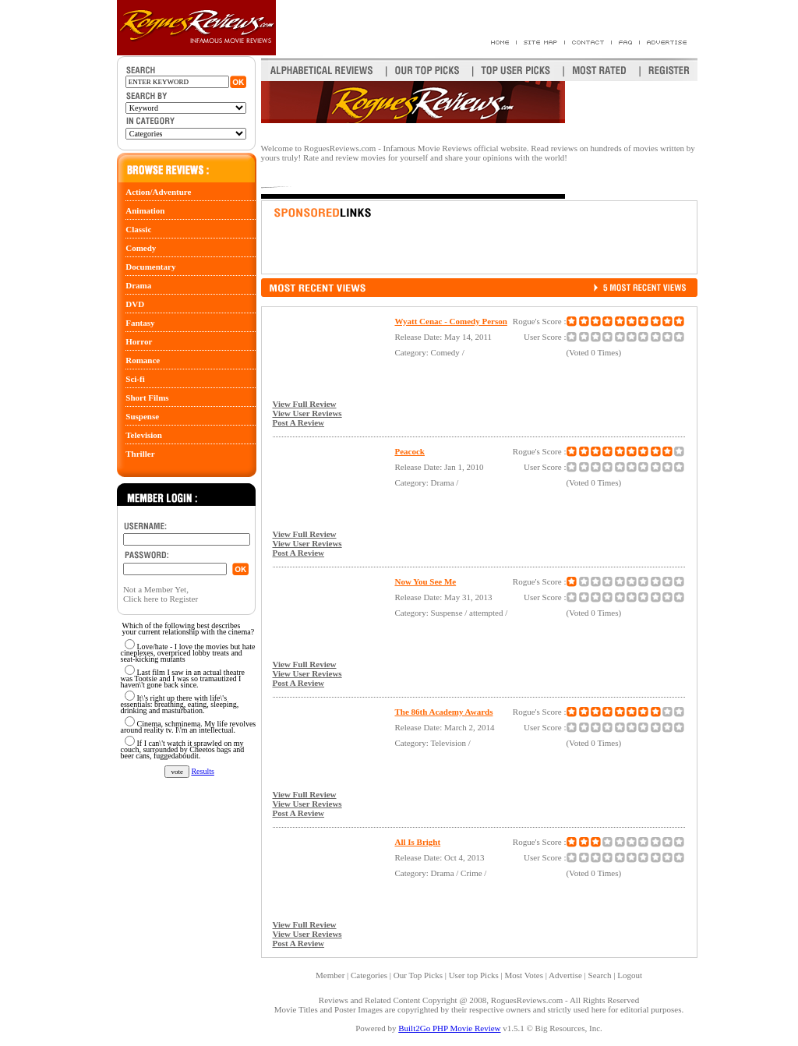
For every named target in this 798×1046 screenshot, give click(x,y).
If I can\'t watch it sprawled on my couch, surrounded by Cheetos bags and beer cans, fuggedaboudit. (183, 749)
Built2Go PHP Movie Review (449, 1028)
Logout (629, 975)
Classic (138, 229)
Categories (369, 975)
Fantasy (139, 322)
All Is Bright (417, 841)
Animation (144, 210)
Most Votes (524, 975)
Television (143, 435)
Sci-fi (134, 378)
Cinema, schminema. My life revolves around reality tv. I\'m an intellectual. (188, 726)
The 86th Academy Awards (443, 711)
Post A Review (298, 422)
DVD (134, 304)
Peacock (409, 451)
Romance (142, 360)
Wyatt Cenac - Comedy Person (450, 321)
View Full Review (304, 403)
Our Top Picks (418, 975)
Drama (138, 285)
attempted (486, 612)
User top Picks (474, 975)
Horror (138, 341)
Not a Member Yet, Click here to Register (160, 594)
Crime (471, 873)
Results (202, 771)
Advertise (565, 975)
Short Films (146, 397)
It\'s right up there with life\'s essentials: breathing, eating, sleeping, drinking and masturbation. (180, 704)
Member (330, 975)
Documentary (150, 266)
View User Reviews (306, 413)
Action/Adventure (158, 191)
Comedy (140, 248)
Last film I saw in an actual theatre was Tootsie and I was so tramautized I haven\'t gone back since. (183, 678)
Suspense (142, 416)
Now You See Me (425, 581)
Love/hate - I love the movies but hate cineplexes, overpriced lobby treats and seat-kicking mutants (188, 652)
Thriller (139, 453)
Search (600, 975)
